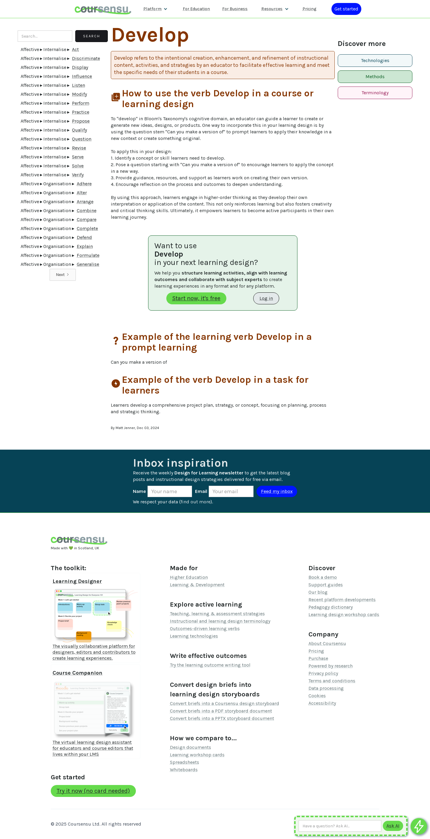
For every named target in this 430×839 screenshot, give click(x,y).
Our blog (318, 592)
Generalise (88, 264)
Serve (78, 157)
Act (75, 49)
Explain (85, 246)
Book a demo (322, 577)
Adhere (84, 183)
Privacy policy (323, 673)
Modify (79, 94)
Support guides (325, 584)
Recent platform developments (342, 599)
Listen (78, 85)
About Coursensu (327, 643)
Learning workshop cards (197, 755)
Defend (84, 237)
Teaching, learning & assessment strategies (217, 613)
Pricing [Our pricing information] (309, 8)
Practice (80, 112)
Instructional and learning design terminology (220, 621)
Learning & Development (197, 584)
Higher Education (189, 577)
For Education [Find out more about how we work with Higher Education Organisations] (196, 8)
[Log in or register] (346, 9)
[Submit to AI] (393, 826)
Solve (78, 166)
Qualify (79, 130)
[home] (103, 8)
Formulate (88, 255)
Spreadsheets (184, 762)
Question (81, 139)
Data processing (326, 688)
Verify (78, 175)
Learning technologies (194, 636)
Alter (82, 192)
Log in (266, 298)
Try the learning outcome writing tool (210, 665)
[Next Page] (63, 275)
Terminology (375, 92)
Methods (375, 76)
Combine (86, 210)
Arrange (85, 201)
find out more (196, 502)
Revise (79, 148)
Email (201, 491)
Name (139, 491)
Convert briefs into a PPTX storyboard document (222, 718)
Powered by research (330, 666)
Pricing (316, 651)
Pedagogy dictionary (330, 607)
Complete (87, 228)
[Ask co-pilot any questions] (419, 826)
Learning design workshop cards (343, 614)
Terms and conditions (331, 681)
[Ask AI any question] (340, 826)
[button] (155, 8)
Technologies (375, 60)
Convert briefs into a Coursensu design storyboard (224, 703)
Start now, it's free (196, 298)
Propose (81, 121)
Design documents (190, 747)
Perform (80, 103)
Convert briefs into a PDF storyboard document (221, 711)
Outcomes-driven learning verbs (205, 628)
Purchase (318, 658)
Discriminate (86, 58)
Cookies (317, 695)
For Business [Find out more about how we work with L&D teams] (235, 8)
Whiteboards (184, 769)
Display (80, 67)
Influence (82, 76)
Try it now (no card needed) (93, 790)
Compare (86, 219)
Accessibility (322, 703)
